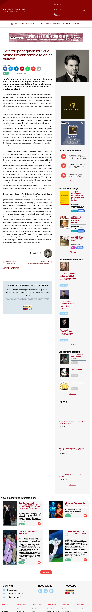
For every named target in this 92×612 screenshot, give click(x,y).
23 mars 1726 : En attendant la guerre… (70, 464)
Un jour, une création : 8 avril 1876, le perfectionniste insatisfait (72, 438)
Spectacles (19, 12)
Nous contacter (63, 5)
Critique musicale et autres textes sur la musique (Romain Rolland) (77, 185)
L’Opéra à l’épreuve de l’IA (75, 493)
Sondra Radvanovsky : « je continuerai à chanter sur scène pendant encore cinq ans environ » (67, 266)
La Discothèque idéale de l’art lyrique (77, 345)
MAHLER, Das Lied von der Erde (77, 228)
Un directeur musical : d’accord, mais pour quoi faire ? (76, 522)
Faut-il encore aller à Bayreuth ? (27, 521)
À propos (51, 5)
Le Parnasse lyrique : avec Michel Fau (76, 164)
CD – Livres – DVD (44, 12)
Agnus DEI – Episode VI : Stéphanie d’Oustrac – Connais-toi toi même (77, 145)
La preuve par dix (77, 372)
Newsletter (41, 5)
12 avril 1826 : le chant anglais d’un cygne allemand (72, 411)
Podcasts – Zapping (61, 12)
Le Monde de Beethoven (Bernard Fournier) (76, 208)
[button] (30, 12)
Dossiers (77, 12)
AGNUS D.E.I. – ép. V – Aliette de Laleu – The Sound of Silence (77, 155)
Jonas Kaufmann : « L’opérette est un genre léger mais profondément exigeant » (66, 294)
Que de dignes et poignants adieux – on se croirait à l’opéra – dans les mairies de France (29, 495)
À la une (30, 12)
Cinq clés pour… (77, 358)
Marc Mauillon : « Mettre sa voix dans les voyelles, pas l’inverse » (66, 321)
